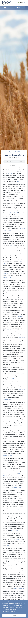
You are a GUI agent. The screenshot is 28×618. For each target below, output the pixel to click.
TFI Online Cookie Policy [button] (9, 611)
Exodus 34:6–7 (14, 213)
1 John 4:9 (18, 181)
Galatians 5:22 (7, 277)
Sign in (25, 2)
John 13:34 (22, 337)
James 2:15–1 (7, 566)
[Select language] (20, 7)
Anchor (6, 2)
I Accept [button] (14, 615)
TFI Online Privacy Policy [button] (9, 609)
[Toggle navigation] (5, 7)
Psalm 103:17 (9, 230)
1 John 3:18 (17, 539)
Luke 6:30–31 (17, 510)
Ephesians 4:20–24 (19, 588)
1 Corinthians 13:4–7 (16, 487)
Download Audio (12, 167)
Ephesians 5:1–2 (10, 379)
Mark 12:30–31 (8, 330)
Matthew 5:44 (7, 399)
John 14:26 (6, 273)
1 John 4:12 (9, 545)
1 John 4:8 (9, 173)
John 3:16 (12, 245)
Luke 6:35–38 (14, 530)
